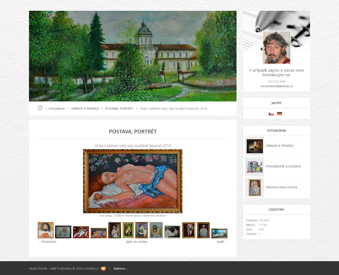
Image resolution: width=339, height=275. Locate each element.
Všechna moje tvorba (281, 187)
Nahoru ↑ (120, 268)
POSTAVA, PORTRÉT (119, 108)
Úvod (40, 107)
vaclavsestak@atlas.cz (276, 86)
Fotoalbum (57, 108)
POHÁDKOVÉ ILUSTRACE (283, 166)
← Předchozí (47, 242)
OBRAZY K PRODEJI (85, 108)
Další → (222, 242)
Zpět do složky (136, 242)
